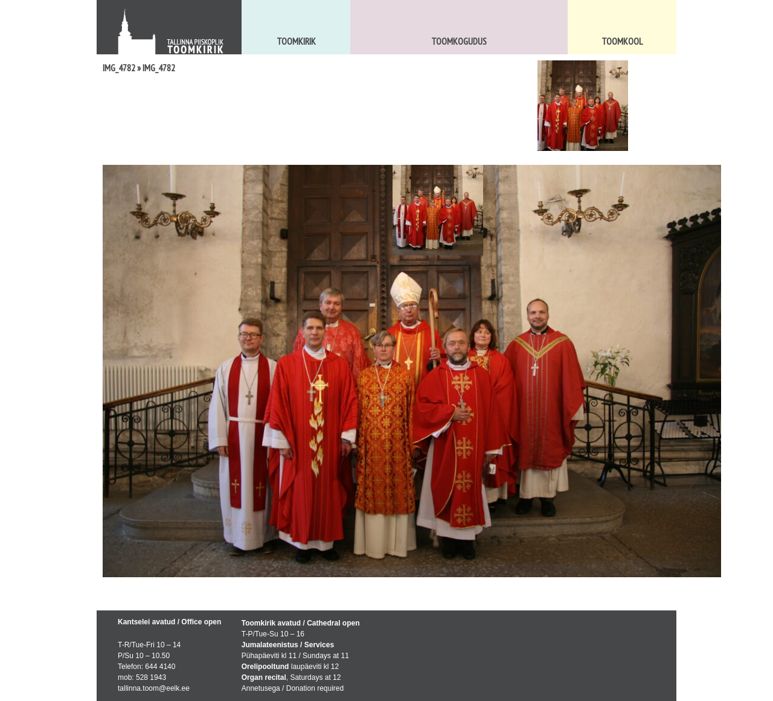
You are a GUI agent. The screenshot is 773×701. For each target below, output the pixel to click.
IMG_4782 (119, 68)
